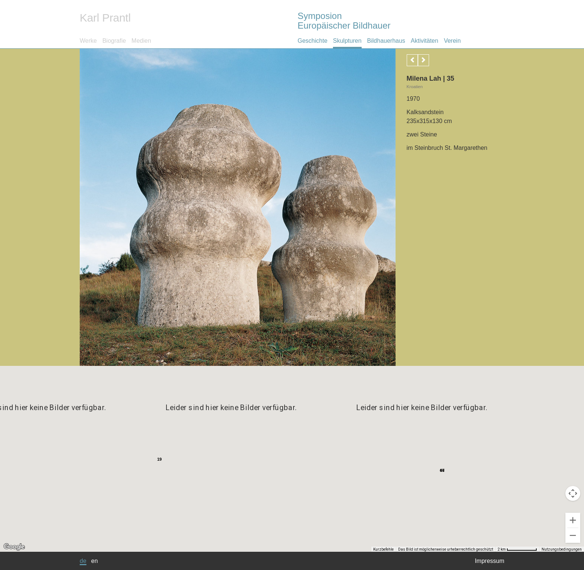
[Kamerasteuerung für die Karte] (572, 493)
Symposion (401, 20)
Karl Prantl (105, 18)
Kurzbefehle (398, 549)
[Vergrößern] (572, 520)
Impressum (489, 561)
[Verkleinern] (572, 535)
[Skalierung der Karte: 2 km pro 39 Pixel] (524, 549)
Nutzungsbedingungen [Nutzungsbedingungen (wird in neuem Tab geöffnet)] (562, 549)
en (94, 561)
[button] (369, 458)
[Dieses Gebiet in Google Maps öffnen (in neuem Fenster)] (14, 547)
